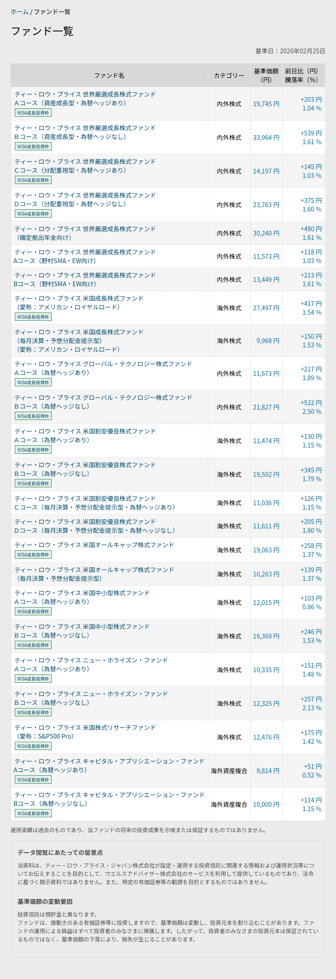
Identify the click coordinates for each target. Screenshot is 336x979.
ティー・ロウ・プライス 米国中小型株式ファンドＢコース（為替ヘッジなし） (82, 630)
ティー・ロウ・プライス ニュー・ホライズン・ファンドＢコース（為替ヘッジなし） (91, 698)
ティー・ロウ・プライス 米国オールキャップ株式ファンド (94, 544)
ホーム (20, 11)
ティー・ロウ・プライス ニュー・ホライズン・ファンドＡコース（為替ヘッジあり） (91, 664)
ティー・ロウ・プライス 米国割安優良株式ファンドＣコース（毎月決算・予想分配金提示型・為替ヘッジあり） (96, 502)
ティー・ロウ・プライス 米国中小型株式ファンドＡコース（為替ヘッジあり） (82, 597)
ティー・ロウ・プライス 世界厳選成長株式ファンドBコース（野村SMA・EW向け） (85, 279)
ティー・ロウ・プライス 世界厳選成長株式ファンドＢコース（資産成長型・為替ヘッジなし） (85, 132)
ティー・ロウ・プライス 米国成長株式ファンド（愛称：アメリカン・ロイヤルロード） (79, 302)
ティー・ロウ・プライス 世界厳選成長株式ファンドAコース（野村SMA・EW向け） (85, 256)
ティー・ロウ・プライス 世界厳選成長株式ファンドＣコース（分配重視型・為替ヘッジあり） (85, 165)
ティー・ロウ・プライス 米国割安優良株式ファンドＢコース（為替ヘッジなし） (85, 469)
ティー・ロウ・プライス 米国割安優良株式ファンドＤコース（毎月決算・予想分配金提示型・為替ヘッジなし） (96, 526)
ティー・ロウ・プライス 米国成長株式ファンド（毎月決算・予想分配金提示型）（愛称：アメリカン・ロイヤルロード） (79, 340)
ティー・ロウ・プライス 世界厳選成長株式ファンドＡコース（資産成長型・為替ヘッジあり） (85, 98)
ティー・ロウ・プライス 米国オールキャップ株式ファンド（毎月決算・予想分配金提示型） (94, 574)
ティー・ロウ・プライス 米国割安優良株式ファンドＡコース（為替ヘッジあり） (85, 435)
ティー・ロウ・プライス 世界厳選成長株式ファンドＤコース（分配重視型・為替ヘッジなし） (85, 199)
